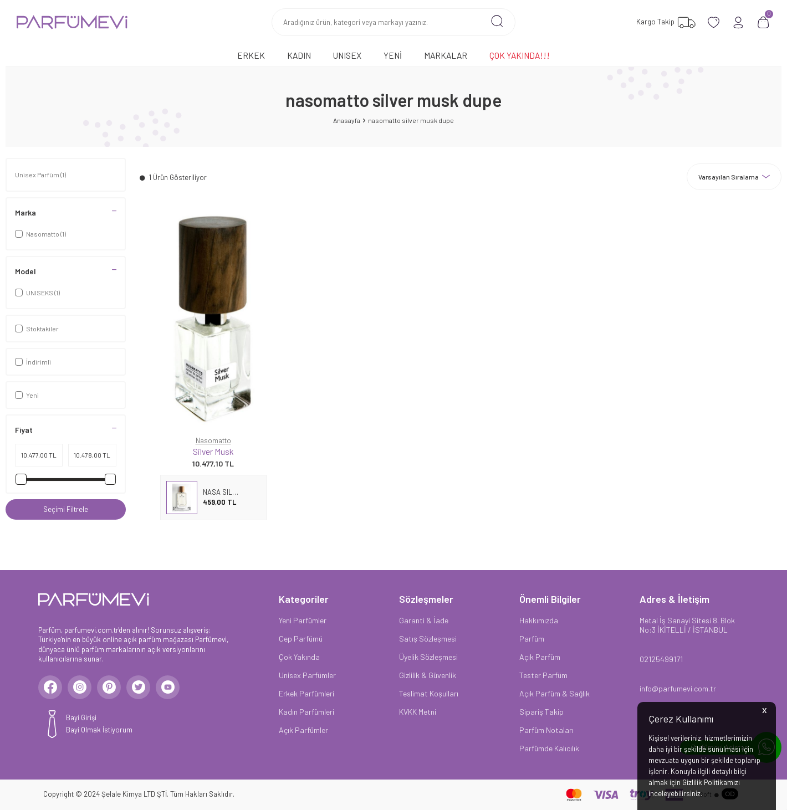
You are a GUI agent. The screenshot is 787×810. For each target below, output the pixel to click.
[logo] (72, 22)
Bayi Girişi (81, 721)
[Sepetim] (763, 22)
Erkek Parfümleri (306, 693)
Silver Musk (213, 451)
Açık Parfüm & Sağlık (554, 693)
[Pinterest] (119, 689)
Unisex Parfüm (40, 174)
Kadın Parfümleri (306, 711)
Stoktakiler (37, 328)
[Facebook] (52, 689)
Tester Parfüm (543, 675)
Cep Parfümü (301, 638)
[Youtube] (185, 689)
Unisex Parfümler (307, 675)
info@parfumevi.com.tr (678, 688)
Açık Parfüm (539, 657)
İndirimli (33, 362)
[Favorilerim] (664, 22)
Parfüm (531, 638)
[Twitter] (152, 689)
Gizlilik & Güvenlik (427, 675)
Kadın (299, 55)
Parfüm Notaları (546, 730)
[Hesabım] (738, 22)
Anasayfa (346, 120)
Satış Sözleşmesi (428, 638)
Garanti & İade (423, 620)
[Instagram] (85, 689)
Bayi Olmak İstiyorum (99, 733)
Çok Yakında (299, 657)
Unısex (347, 55)
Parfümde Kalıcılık (549, 748)
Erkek (251, 55)
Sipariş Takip (541, 711)
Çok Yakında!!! (519, 55)
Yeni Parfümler (302, 620)
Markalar (445, 55)
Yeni (393, 55)
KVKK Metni (417, 711)
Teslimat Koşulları (428, 693)
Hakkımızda (538, 620)
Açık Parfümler (303, 730)
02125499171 (661, 659)
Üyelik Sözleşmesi (428, 657)
